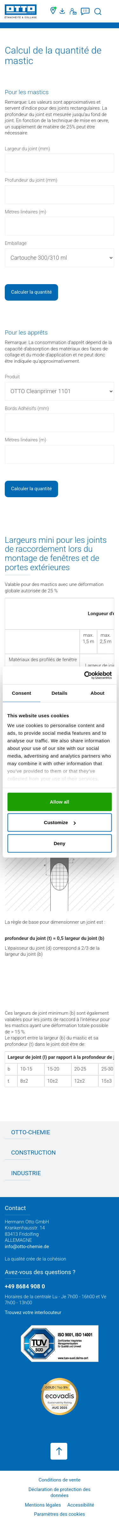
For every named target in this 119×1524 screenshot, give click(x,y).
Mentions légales (43, 1505)
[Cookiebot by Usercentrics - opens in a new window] (85, 675)
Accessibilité (80, 1505)
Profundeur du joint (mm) (31, 180)
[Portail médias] (63, 11)
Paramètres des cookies (59, 1514)
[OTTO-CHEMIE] (20, 12)
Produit (12, 377)
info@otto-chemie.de (27, 1246)
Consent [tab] (21, 692)
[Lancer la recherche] (98, 11)
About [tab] (97, 692)
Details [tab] (60, 692)
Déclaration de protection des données (60, 1493)
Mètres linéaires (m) (25, 212)
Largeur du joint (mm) (27, 149)
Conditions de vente (60, 1480)
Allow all (59, 801)
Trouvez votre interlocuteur (33, 1312)
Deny (59, 843)
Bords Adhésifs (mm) (27, 408)
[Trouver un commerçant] (53, 11)
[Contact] (73, 11)
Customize (60, 822)
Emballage (16, 243)
